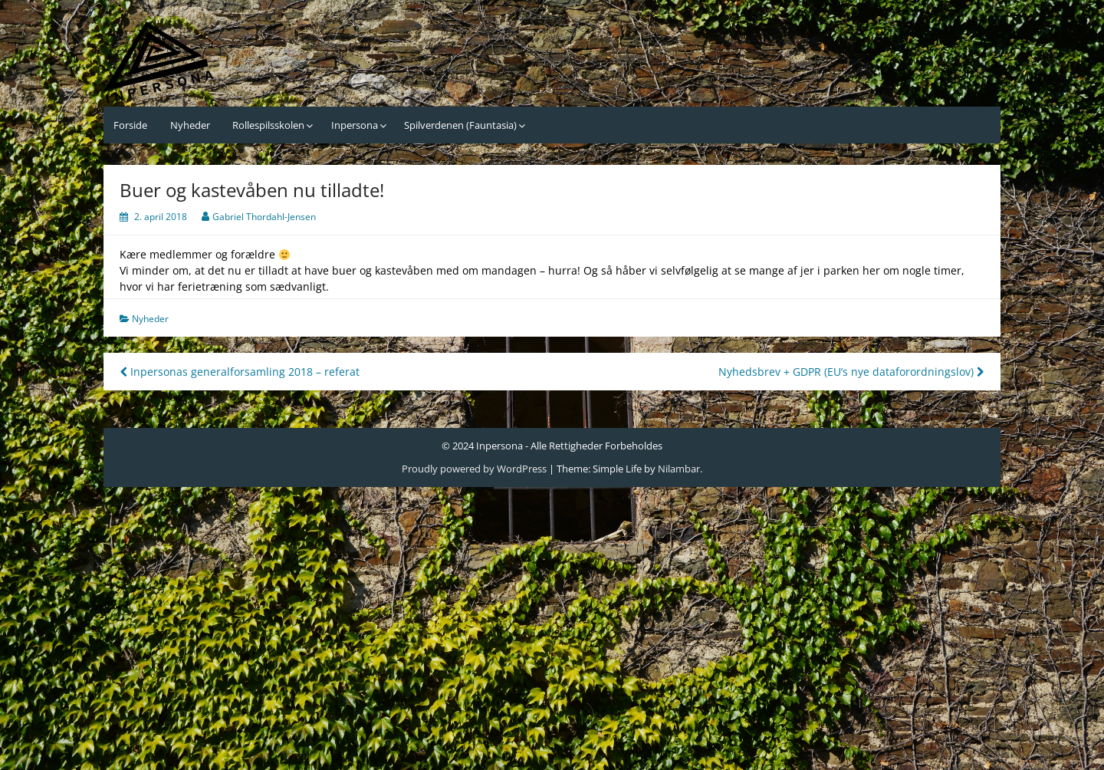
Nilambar (679, 468)
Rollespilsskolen (268, 125)
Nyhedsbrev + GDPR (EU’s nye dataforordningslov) (851, 371)
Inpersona (354, 125)
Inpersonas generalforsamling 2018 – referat (240, 371)
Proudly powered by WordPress (474, 468)
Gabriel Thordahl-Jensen (264, 216)
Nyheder (190, 125)
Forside (130, 125)
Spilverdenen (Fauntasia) (460, 125)
